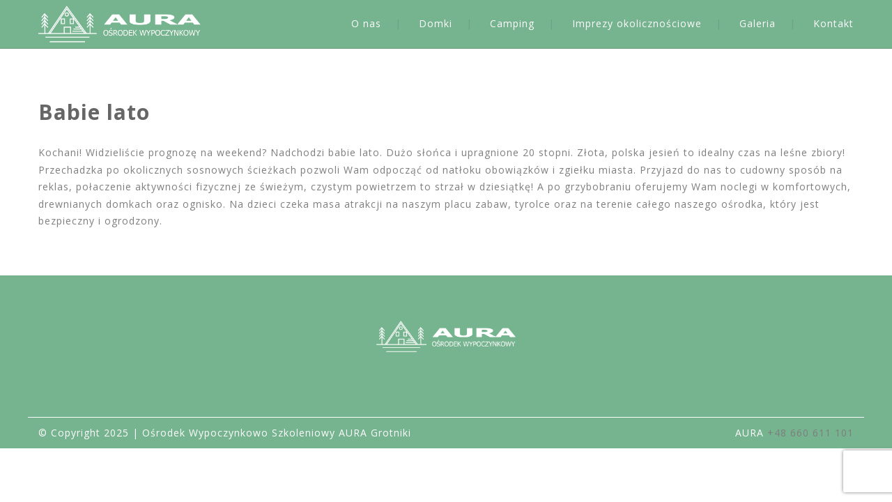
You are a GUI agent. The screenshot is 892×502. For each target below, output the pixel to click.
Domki (435, 23)
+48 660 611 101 (810, 432)
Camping (512, 23)
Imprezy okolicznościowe (637, 23)
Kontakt (833, 23)
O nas (366, 23)
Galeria (757, 23)
